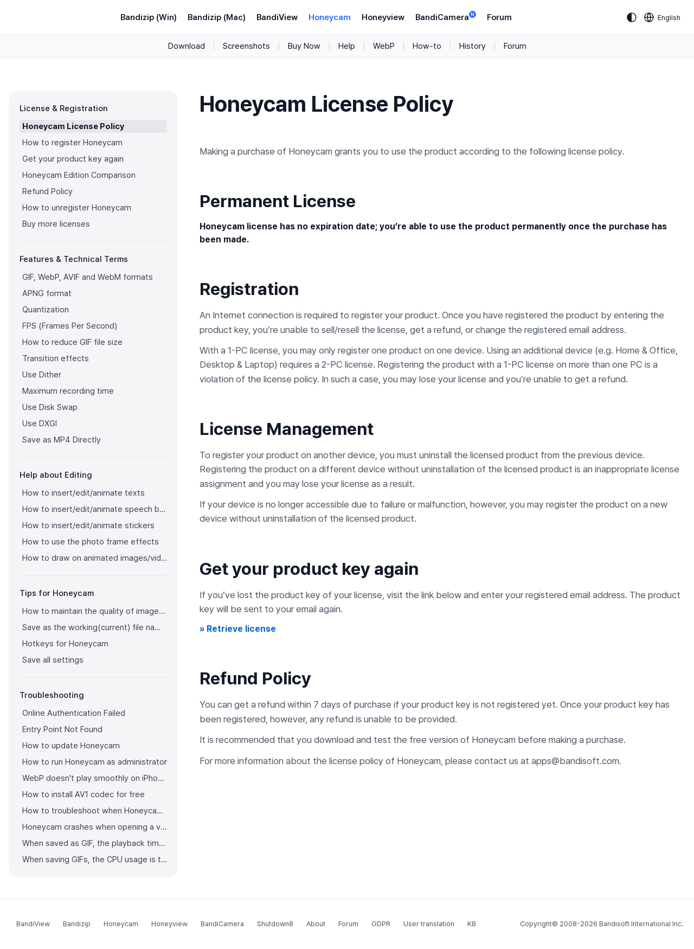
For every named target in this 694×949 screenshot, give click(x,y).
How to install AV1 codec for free (83, 794)
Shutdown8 (275, 924)
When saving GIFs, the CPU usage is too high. (94, 859)
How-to (427, 46)
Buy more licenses (56, 224)
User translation (428, 924)
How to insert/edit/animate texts (83, 493)
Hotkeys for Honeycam (65, 644)
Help (346, 46)
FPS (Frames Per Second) (69, 326)
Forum (499, 17)
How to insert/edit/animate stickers (88, 525)
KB (471, 924)
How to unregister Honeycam (76, 208)
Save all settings (52, 660)
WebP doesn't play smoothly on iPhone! (94, 778)
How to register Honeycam (72, 143)
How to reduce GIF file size (72, 342)
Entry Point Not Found (62, 729)
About (315, 924)
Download (186, 46)
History (472, 46)
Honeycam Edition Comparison (79, 175)
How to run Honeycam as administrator (94, 762)
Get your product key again (73, 159)
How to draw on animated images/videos (94, 558)
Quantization (45, 310)
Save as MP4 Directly (61, 440)
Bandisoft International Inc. (641, 924)
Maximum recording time (68, 391)
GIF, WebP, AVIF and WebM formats (87, 277)
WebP (384, 46)
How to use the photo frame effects (90, 542)
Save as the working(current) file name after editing (94, 627)
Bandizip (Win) (148, 17)
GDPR (380, 924)
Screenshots (246, 46)
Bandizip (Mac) (217, 17)
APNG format (47, 293)
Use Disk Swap (50, 407)
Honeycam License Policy (73, 126)
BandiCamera (445, 16)
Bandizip (77, 924)
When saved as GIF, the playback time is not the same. (94, 843)
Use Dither (41, 375)
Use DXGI (39, 423)
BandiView (277, 17)
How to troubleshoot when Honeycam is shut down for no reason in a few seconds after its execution (94, 811)
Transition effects (55, 358)
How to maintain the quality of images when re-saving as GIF (94, 611)
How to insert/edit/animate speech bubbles (94, 509)
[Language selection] (662, 17)
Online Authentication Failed (73, 713)
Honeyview (383, 17)
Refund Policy (47, 191)
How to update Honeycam (71, 746)
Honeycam (330, 17)
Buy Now (304, 46)
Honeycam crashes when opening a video (94, 827)
